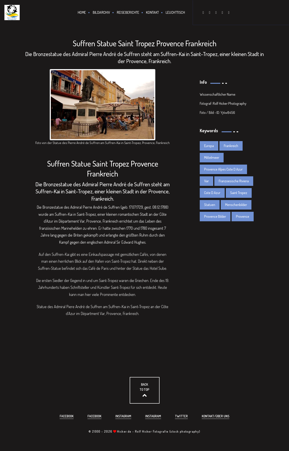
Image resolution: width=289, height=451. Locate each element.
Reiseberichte (128, 12)
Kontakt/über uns (215, 416)
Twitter (181, 416)
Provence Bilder (215, 216)
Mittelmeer (211, 157)
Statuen (209, 204)
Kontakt (152, 12)
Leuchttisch (175, 12)
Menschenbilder (236, 204)
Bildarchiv (101, 12)
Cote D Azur (212, 193)
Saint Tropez (238, 193)
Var (206, 181)
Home (82, 12)
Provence (242, 216)
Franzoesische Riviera (234, 181)
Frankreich (231, 146)
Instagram (123, 416)
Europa (209, 146)
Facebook (67, 416)
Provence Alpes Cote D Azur (223, 169)
